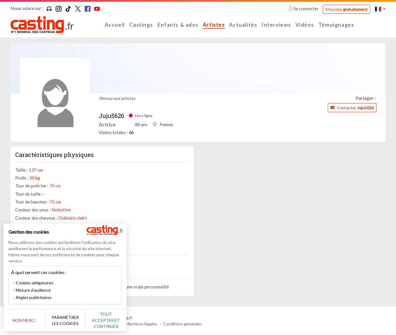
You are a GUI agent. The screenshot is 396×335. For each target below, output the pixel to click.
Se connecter (304, 8)
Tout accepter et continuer (106, 320)
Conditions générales (182, 323)
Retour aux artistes (118, 98)
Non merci (24, 320)
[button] (380, 9)
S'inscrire (346, 9)
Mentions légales (141, 323)
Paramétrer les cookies (65, 320)
